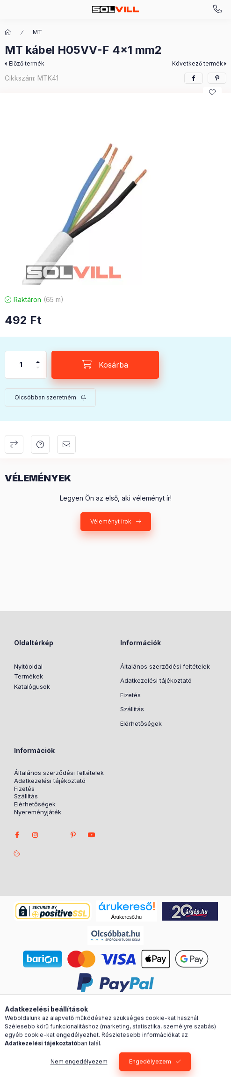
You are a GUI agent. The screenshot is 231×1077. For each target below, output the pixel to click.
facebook (16, 835)
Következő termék (197, 63)
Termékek (28, 676)
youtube (91, 835)
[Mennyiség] (21, 364)
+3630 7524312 (217, 9)
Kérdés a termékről (40, 444)
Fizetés (130, 695)
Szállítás (132, 709)
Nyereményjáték (37, 812)
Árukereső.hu (126, 917)
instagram (35, 835)
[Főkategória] (8, 32)
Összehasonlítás (14, 444)
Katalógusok (32, 686)
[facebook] (193, 78)
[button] (115, 191)
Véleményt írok (110, 521)
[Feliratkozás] (50, 397)
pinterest (73, 835)
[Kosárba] (105, 365)
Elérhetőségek (141, 723)
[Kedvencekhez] (212, 92)
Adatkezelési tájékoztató (156, 680)
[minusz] (38, 371)
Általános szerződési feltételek (165, 666)
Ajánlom (66, 444)
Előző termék (26, 63)
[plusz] (38, 358)
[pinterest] (217, 78)
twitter (54, 835)
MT (37, 32)
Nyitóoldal (28, 666)
